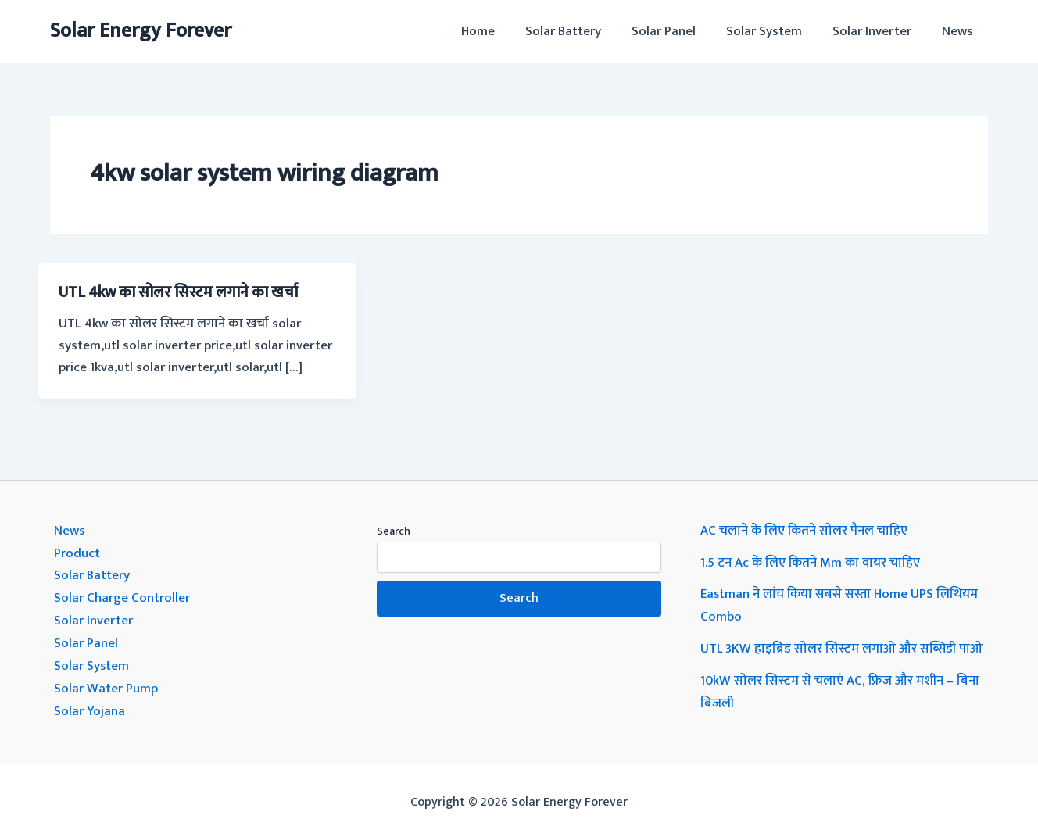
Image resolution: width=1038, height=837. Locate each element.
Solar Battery (580, 31)
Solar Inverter (877, 31)
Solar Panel (677, 31)
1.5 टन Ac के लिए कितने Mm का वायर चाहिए (811, 561)
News (959, 31)
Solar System (773, 31)
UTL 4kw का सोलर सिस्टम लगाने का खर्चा (182, 292)
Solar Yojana (90, 705)
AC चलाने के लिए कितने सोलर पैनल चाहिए (804, 530)
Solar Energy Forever (140, 31)
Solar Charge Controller (122, 595)
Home (499, 31)
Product (77, 552)
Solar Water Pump (106, 683)
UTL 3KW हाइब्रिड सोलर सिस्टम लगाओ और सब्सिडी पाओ (842, 645)
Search (393, 530)
